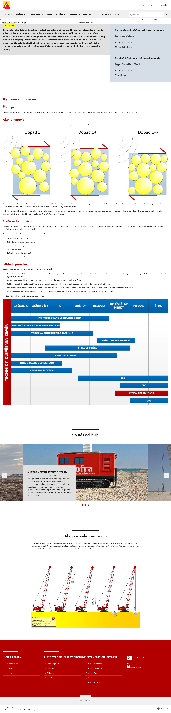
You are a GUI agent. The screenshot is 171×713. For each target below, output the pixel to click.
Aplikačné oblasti (12, 663)
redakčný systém (21, 710)
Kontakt (163, 5)
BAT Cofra (50, 673)
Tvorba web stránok (9, 710)
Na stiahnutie (142, 5)
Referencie (74, 14)
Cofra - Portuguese (95, 668)
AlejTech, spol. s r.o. (35, 710)
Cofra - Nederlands (95, 663)
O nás (105, 14)
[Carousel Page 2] (85, 505)
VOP (116, 14)
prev (6, 475)
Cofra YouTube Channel (138, 658)
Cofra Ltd (50, 668)
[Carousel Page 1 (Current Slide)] (83, 505)
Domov (8, 14)
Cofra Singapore (53, 663)
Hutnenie (10, 25)
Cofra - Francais (94, 673)
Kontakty (9, 668)
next (165, 475)
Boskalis (50, 678)
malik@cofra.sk (124, 75)
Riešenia (20, 14)
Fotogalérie (90, 14)
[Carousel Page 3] (88, 505)
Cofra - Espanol (94, 682)
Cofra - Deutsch (94, 678)
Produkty (36, 14)
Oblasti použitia (56, 14)
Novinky (153, 5)
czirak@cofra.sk (125, 47)
